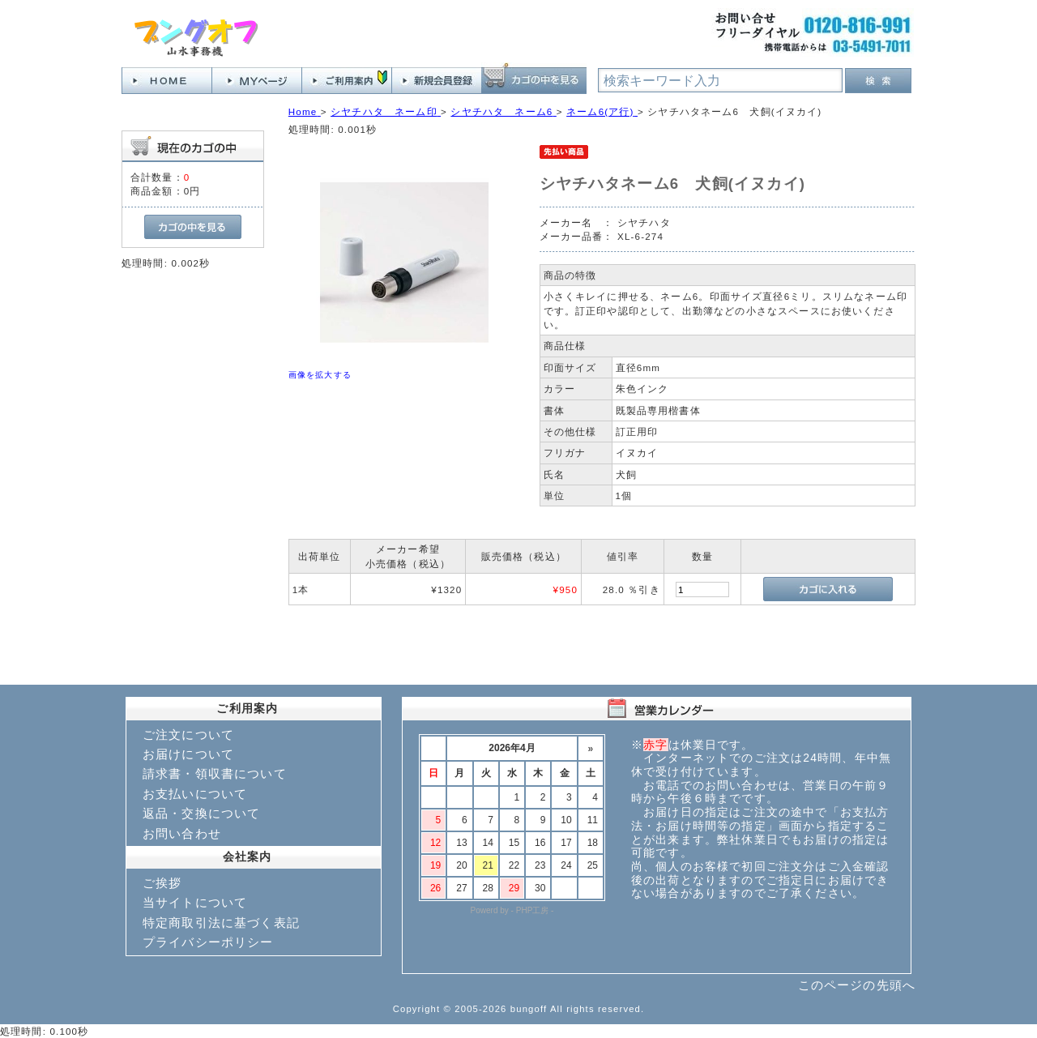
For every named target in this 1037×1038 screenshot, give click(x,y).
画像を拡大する (320, 374)
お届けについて (188, 754)
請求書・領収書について (215, 773)
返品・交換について (201, 813)
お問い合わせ (182, 833)
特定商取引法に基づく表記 (221, 922)
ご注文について (188, 734)
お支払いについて (195, 794)
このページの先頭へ (856, 985)
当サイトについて (195, 902)
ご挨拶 (162, 883)
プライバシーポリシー (208, 942)
